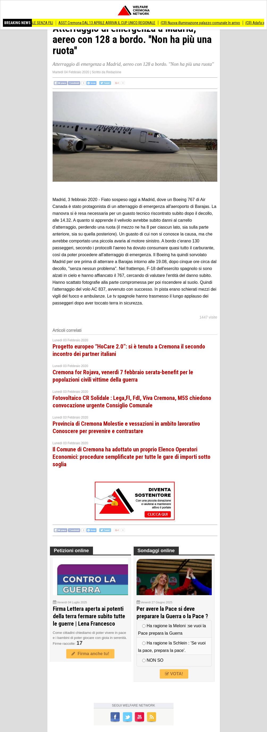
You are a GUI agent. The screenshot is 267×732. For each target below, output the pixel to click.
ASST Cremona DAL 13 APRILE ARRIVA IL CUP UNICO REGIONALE (109, 23)
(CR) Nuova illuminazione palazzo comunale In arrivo (203, 23)
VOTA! (174, 674)
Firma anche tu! (90, 653)
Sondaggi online (156, 550)
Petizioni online (71, 550)
